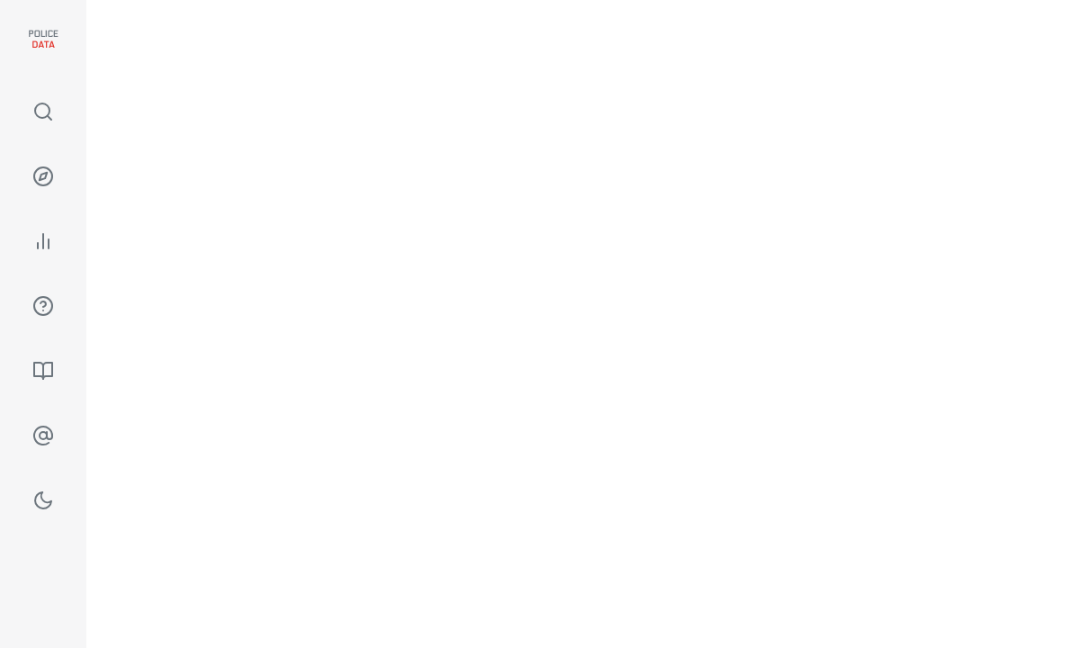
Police (43, 39)
